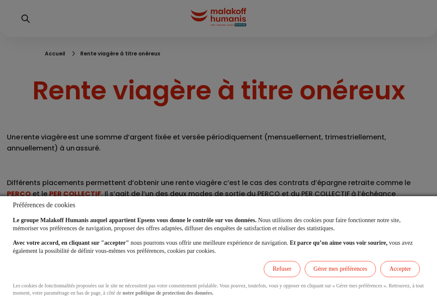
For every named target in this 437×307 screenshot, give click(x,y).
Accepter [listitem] (400, 269)
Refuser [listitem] (282, 269)
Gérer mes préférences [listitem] (340, 269)
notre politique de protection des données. (167, 293)
